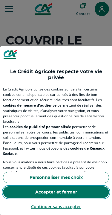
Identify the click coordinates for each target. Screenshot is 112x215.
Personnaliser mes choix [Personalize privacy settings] (56, 177)
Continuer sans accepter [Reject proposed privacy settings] (56, 206)
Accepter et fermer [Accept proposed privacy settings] (56, 192)
